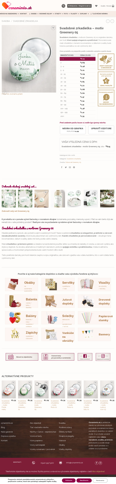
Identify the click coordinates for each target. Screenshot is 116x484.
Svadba (35, 14)
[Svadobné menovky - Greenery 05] (107, 199)
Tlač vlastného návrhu (39, 427)
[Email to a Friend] (70, 167)
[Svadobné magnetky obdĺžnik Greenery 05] (91, 199)
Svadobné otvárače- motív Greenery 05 (38, 405)
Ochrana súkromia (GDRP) (74, 477)
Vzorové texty (36, 436)
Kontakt (23, 14)
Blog (3, 427)
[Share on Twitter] (66, 167)
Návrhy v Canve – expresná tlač (43, 432)
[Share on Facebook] (62, 167)
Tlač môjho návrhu (100, 14)
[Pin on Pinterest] (74, 167)
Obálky (62, 445)
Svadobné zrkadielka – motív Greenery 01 (22, 405)
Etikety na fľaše (65, 432)
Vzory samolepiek (37, 445)
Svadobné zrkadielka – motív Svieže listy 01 (88, 405)
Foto (67, 14)
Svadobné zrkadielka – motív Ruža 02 (55, 404)
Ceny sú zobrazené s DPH (41, 477)
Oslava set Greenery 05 (73, 162)
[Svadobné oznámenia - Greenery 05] (9, 199)
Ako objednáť (35, 423)
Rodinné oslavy (47, 14)
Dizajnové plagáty (66, 436)
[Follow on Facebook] (96, 463)
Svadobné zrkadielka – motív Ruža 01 (71, 404)
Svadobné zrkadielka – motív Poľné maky (6, 405)
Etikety (59, 14)
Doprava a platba (8, 436)
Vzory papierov (36, 440)
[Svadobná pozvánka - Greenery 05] (25, 199)
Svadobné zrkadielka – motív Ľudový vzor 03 (104, 405)
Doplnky (85, 14)
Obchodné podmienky (57, 477)
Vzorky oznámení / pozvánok (42, 449)
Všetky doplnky (65, 449)
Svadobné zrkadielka (25, 21)
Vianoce (62, 440)
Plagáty (75, 14)
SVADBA (6, 21)
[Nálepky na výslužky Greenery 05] (74, 199)
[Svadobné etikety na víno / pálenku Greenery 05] (58, 199)
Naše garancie (7, 432)
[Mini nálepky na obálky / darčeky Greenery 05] (41, 199)
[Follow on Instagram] (100, 463)
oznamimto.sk (7, 423)
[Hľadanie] (63, 6)
